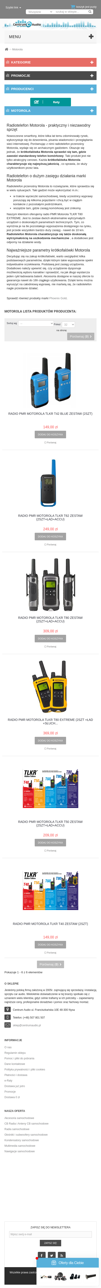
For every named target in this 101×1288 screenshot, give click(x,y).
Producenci (22, 89)
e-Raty (8, 1080)
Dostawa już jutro (14, 1086)
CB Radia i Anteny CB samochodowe (26, 1123)
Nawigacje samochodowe (19, 1151)
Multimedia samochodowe (19, 1145)
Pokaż (57, 324)
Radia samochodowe (16, 1129)
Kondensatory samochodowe (21, 1140)
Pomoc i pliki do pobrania (19, 1058)
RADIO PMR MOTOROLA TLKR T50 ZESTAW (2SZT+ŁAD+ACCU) (50, 823)
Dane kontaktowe (14, 1064)
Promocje (20, 75)
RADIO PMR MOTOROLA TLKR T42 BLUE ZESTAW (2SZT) (50, 413)
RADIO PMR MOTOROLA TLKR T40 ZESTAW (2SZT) (50, 924)
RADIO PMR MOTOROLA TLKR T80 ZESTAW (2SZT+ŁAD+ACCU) (50, 619)
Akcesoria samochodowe (19, 1118)
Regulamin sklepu (15, 1052)
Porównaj (51, 442)
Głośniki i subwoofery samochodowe (26, 1134)
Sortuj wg (12, 323)
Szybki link (13, 7)
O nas (8, 1047)
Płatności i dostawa (15, 1075)
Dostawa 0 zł (12, 1097)
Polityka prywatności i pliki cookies (24, 1069)
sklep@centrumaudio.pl (27, 1025)
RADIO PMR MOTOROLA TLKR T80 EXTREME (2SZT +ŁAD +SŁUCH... (50, 721)
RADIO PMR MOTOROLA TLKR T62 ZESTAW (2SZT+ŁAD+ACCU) (50, 517)
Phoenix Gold (58, 298)
